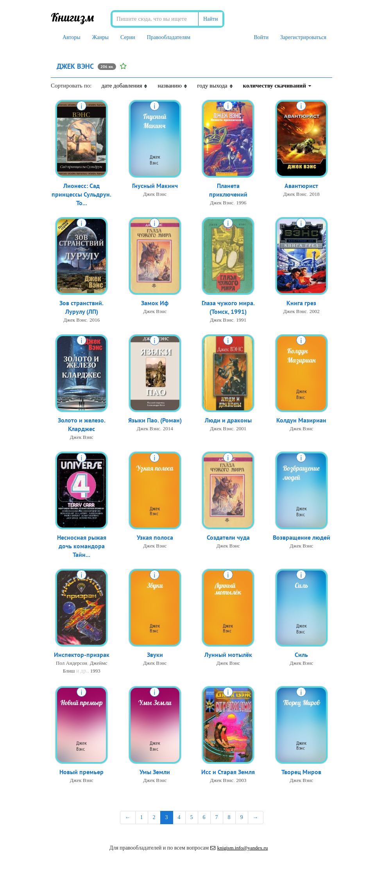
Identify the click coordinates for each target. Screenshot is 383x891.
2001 (241, 429)
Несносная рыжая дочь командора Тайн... (81, 547)
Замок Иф (154, 303)
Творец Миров (301, 772)
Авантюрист (301, 186)
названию (172, 85)
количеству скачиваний (277, 85)
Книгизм (72, 17)
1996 (241, 203)
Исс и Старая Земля (228, 772)
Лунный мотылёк (228, 655)
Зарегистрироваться (303, 37)
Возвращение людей (301, 538)
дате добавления (124, 85)
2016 (94, 321)
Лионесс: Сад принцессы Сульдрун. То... (81, 195)
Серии (127, 37)
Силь (301, 655)
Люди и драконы (228, 420)
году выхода (215, 85)
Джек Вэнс (154, 194)
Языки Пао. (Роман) (155, 420)
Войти (261, 37)
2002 (315, 312)
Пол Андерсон (71, 663)
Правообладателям (168, 37)
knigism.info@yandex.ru (239, 848)
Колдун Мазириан (301, 420)
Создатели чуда (228, 538)
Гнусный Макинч (155, 186)
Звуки (155, 655)
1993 (95, 671)
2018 (315, 194)
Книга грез (301, 303)
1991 (241, 321)
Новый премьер (81, 772)
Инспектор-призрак (81, 655)
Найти (210, 19)
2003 (241, 781)
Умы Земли (155, 772)
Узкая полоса (155, 538)
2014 (168, 429)
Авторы (72, 37)
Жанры (100, 37)
